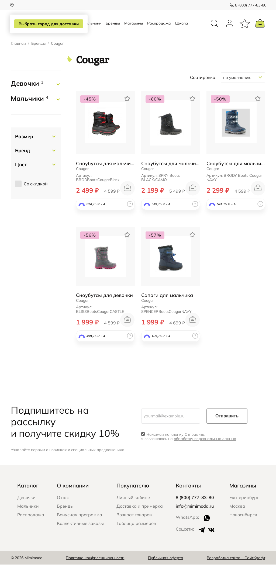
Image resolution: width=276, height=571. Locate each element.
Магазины (133, 26)
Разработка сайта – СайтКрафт (236, 564)
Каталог (28, 492)
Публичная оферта (165, 564)
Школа (181, 26)
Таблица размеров (136, 529)
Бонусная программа (79, 521)
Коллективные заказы (80, 529)
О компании (73, 492)
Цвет (21, 171)
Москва (237, 512)
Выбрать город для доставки (47, 24)
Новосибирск (243, 521)
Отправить (227, 422)
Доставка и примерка (139, 512)
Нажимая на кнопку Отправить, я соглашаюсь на (188, 443)
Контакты (188, 492)
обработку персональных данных (205, 445)
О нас (63, 504)
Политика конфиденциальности (95, 564)
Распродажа (159, 26)
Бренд (22, 157)
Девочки (27, 90)
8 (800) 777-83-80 (249, 5)
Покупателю (132, 492)
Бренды (113, 26)
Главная (18, 50)
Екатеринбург (244, 504)
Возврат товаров (134, 521)
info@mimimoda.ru (195, 512)
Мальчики (92, 26)
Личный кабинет (134, 504)
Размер (24, 143)
